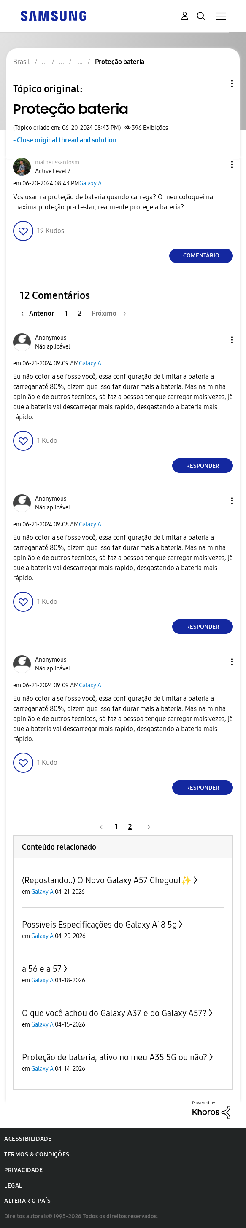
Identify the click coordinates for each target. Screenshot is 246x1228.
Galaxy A (90, 183)
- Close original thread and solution (64, 140)
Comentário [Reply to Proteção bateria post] (201, 255)
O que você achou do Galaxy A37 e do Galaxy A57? (114, 1013)
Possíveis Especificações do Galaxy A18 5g (99, 925)
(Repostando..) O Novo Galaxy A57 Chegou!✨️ (107, 880)
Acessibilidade (27, 1138)
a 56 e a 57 (42, 969)
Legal (13, 1185)
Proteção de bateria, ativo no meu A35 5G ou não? (114, 1057)
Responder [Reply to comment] (202, 465)
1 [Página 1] (66, 313)
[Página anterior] (39, 313)
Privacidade (23, 1170)
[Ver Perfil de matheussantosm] (57, 162)
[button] (218, 164)
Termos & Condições (37, 1154)
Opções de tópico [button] (218, 83)
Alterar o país (27, 1200)
